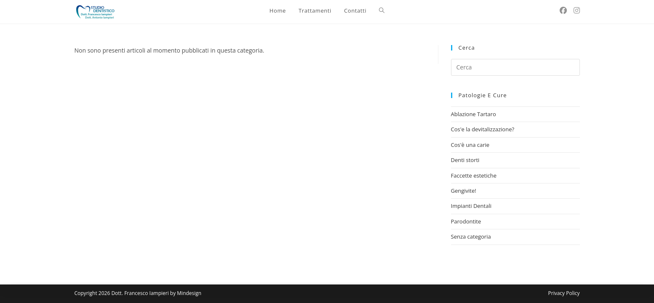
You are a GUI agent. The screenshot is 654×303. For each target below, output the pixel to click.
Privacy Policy (564, 293)
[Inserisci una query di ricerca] (515, 67)
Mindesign (189, 293)
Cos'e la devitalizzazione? (483, 129)
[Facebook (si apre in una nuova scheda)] (563, 10)
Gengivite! (463, 190)
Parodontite (466, 221)
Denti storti (465, 160)
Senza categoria (471, 236)
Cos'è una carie (470, 145)
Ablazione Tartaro (473, 114)
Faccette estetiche (474, 175)
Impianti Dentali (471, 206)
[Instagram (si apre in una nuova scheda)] (576, 10)
